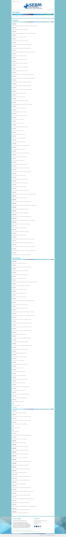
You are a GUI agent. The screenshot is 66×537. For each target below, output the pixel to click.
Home (13, 16)
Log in (51, 1)
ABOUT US (17, 16)
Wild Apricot (45, 535)
